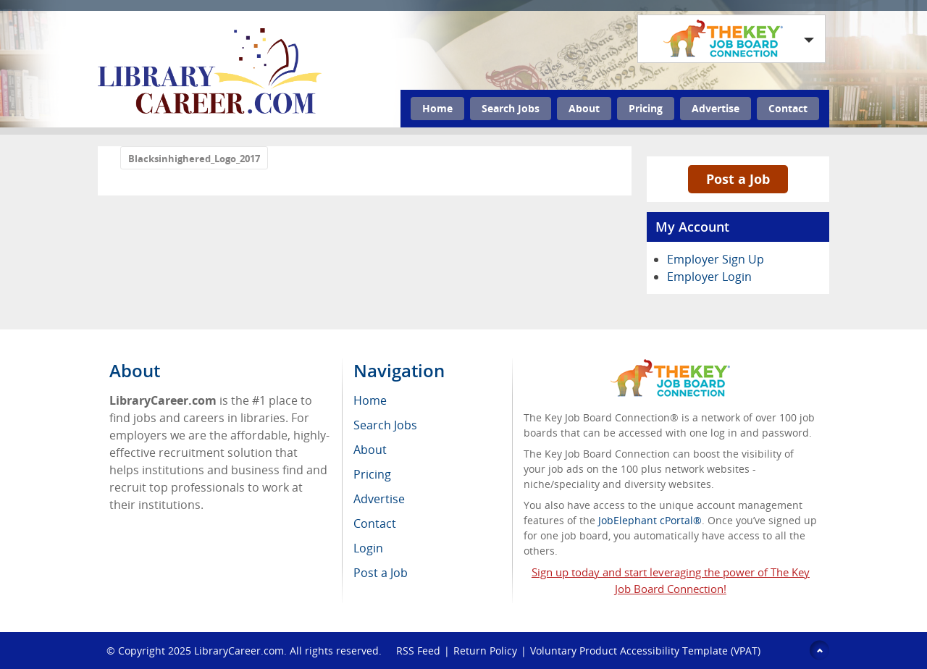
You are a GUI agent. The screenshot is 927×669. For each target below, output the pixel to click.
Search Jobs (511, 108)
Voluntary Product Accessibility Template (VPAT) (645, 650)
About (584, 108)
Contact (788, 108)
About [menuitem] (370, 450)
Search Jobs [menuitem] (385, 425)
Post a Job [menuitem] (380, 573)
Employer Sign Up (715, 259)
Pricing (646, 108)
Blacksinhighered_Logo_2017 (194, 158)
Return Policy (485, 650)
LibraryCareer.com (239, 650)
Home (437, 108)
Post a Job (738, 179)
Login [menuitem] (368, 548)
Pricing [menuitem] (372, 474)
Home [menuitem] (370, 400)
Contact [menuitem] (374, 523)
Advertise (715, 108)
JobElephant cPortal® (650, 520)
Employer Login (709, 277)
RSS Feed (418, 650)
